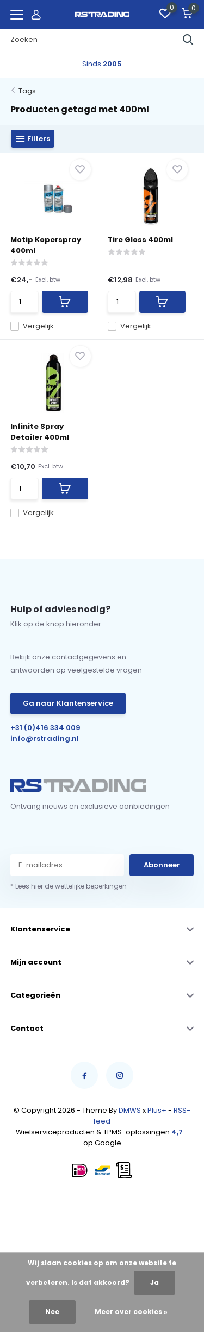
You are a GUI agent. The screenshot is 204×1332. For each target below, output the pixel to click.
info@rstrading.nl (44, 738)
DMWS (130, 1110)
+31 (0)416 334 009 (45, 727)
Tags (27, 91)
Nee (52, 1311)
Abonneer (162, 865)
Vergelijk (32, 326)
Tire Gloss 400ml (140, 239)
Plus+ (156, 1110)
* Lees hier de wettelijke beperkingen (68, 886)
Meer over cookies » (131, 1311)
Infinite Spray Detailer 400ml (39, 431)
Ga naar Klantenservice (68, 703)
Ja (154, 1282)
